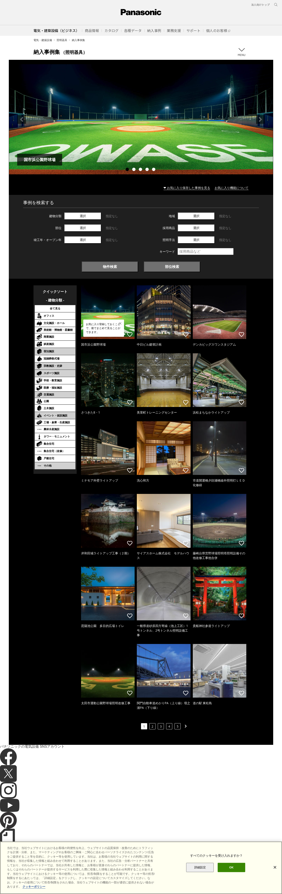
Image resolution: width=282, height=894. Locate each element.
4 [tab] (147, 170)
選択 (83, 216)
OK (231, 876)
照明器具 (62, 40)
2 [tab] (134, 170)
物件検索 (110, 266)
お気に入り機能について (232, 188)
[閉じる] (275, 876)
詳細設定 (200, 876)
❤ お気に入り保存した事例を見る (186, 188)
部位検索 (172, 266)
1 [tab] (128, 170)
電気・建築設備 (42, 40)
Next (260, 119)
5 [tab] (154, 170)
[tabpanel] (141, 119)
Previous (21, 119)
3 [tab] (141, 170)
